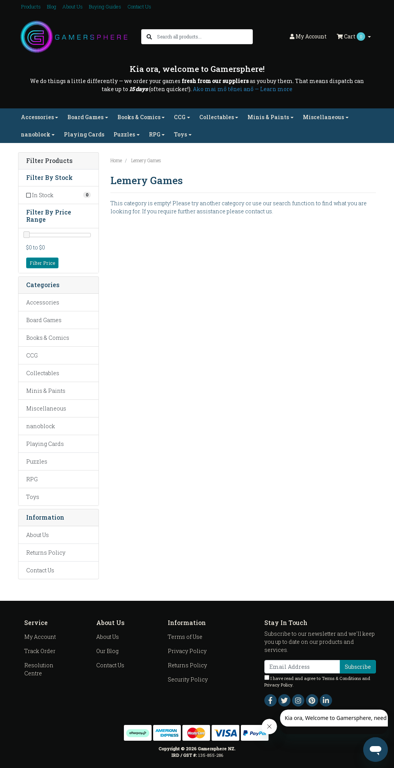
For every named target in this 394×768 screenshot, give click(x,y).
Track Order (39, 651)
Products (31, 6)
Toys (32, 496)
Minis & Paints (45, 390)
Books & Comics (47, 337)
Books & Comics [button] (138, 117)
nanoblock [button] (35, 134)
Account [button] (308, 36)
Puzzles (36, 461)
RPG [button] (154, 134)
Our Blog (107, 651)
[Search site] (149, 36)
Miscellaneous (46, 408)
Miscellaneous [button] (323, 117)
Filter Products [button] (49, 161)
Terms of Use (185, 636)
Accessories (42, 302)
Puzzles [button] (124, 134)
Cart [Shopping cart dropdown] (351, 36)
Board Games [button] (85, 117)
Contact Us (139, 6)
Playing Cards (84, 134)
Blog (51, 6)
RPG (32, 479)
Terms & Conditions (341, 678)
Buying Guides (105, 6)
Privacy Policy (187, 651)
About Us (72, 6)
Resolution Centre (38, 669)
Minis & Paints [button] (268, 117)
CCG (32, 355)
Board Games (44, 320)
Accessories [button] (37, 117)
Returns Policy (45, 552)
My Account (40, 636)
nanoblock (40, 426)
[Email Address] (302, 666)
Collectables (42, 373)
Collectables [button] (216, 117)
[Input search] (204, 36)
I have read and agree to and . (317, 681)
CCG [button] (179, 117)
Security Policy (188, 679)
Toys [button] (180, 134)
